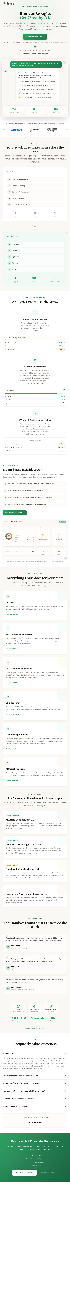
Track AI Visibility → (12, 780)
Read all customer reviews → (35, 1028)
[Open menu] (65, 3)
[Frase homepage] (8, 3)
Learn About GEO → (12, 683)
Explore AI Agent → (12, 614)
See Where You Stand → (14, 513)
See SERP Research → (13, 714)
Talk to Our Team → (35, 1122)
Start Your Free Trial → (35, 37)
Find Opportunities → (13, 749)
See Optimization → (12, 648)
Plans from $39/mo (48, 1173)
